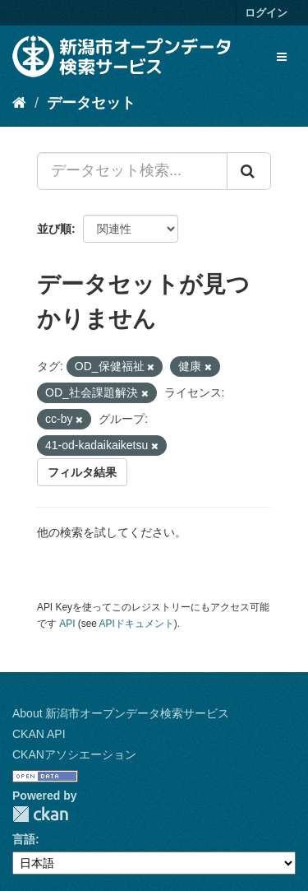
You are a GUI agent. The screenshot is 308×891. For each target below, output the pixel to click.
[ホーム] (19, 103)
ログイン (266, 13)
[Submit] (249, 171)
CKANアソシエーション (74, 754)
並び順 (54, 228)
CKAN (40, 814)
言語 (23, 839)
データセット (91, 103)
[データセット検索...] (132, 171)
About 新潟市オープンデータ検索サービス (120, 713)
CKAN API (39, 733)
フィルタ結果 (82, 472)
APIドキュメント (136, 623)
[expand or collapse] (282, 56)
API (67, 623)
